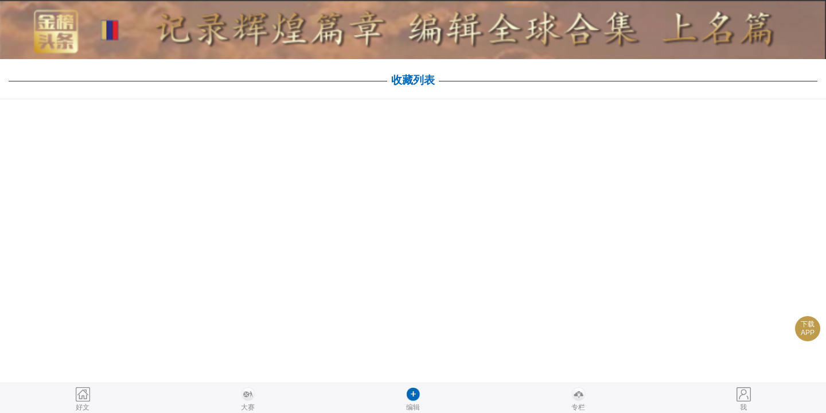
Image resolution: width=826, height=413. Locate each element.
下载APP (808, 328)
